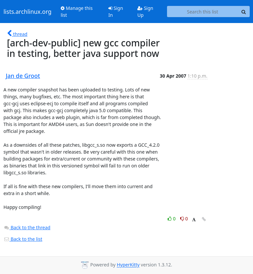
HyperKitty (128, 265)
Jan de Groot (23, 76)
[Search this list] (202, 11)
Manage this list (77, 11)
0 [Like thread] (172, 218)
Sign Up (145, 11)
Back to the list (23, 239)
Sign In (115, 11)
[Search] (244, 11)
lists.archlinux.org (28, 11)
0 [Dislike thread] (184, 218)
